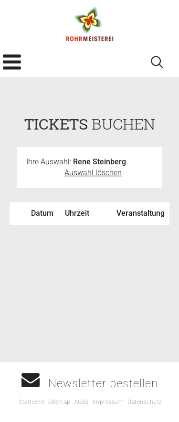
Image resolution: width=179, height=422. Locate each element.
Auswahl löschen (93, 172)
